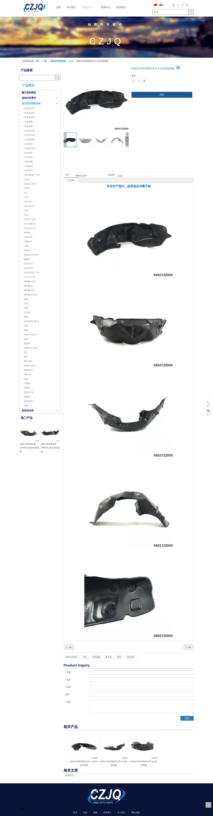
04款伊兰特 (29, 108)
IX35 (26, 210)
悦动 (26, 303)
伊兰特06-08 (30, 224)
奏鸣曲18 (28, 286)
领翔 (26, 405)
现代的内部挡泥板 (31, 103)
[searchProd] (37, 78)
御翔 (26, 299)
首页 (75, 812)
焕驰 (26, 330)
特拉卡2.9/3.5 (30, 334)
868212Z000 (71, 657)
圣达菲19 (28, 268)
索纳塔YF (28, 370)
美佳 (26, 379)
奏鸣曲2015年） (31, 294)
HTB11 (27, 188)
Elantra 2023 (30, 184)
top (208, 805)
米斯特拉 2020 (31, 348)
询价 (161, 94)
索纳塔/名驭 (29, 365)
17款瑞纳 (28, 166)
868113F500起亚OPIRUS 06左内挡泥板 (29, 448)
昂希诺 (27, 312)
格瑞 (26, 326)
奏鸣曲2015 (29, 290)
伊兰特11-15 (30, 228)
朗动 (26, 317)
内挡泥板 (96, 657)
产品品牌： (111, 175)
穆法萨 (27, 343)
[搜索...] (170, 12)
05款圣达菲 (29, 113)
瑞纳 (26, 339)
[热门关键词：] (191, 11)
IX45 (26, 215)
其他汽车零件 (29, 98)
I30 (25, 192)
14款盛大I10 (30, 148)
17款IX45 (28, 157)
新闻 (95, 812)
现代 (119, 657)
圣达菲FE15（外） (32, 272)
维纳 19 (27, 374)
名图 (26, 246)
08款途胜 (28, 126)
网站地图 (135, 812)
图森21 (27, 259)
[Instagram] (183, 5)
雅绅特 (27, 397)
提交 (187, 718)
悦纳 (26, 308)
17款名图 (28, 161)
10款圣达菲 (29, 130)
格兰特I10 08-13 (31, 321)
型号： (68, 175)
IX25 (26, 197)
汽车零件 (131, 657)
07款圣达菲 (29, 117)
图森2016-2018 (31, 255)
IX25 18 (27, 201)
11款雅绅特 (29, 139)
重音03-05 (29, 392)
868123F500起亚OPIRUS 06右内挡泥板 (50, 448)
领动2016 (28, 401)
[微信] (187, 5)
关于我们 (121, 812)
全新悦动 (28, 237)
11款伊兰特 (29, 135)
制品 (85, 812)
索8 (25, 352)
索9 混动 (28, 361)
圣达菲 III (28, 263)
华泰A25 (28, 241)
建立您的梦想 (29, 92)
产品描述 (71, 180)
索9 (25, 357)
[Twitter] (178, 5)
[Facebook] (173, 5)
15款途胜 (28, 153)
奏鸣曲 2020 (30, 281)
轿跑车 (27, 388)
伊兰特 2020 (30, 219)
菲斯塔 (27, 383)
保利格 (27, 232)
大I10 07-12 (29, 277)
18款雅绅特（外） (32, 175)
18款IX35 (28, 170)
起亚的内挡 (28, 410)
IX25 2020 (29, 206)
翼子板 (109, 657)
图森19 (27, 250)
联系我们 (107, 812)
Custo (27, 179)
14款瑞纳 (28, 144)
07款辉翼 (28, 122)
